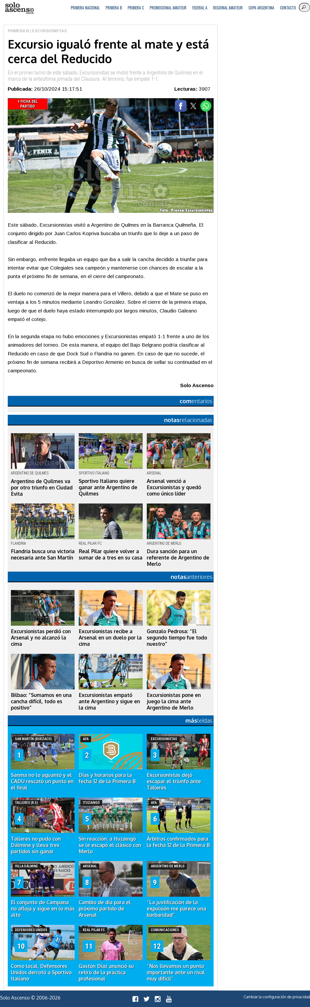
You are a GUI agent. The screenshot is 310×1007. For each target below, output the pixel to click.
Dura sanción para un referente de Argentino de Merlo (178, 557)
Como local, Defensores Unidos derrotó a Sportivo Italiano (41, 972)
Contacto (288, 8)
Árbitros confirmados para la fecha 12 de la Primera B (178, 842)
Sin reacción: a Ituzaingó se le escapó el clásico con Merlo (110, 845)
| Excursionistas (48, 31)
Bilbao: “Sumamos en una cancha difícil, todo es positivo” (41, 701)
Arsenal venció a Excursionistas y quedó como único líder (174, 487)
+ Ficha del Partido (28, 104)
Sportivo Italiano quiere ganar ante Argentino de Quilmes (108, 487)
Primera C (136, 8)
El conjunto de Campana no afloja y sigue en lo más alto (43, 908)
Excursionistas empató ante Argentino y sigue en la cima (109, 701)
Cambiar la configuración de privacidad (277, 996)
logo (19, 8)
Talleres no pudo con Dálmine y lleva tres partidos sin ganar (36, 845)
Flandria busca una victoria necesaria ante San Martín (43, 554)
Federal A (199, 8)
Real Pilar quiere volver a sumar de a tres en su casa (110, 554)
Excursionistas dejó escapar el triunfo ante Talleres (174, 781)
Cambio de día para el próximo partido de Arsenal (105, 908)
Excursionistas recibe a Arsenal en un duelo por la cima (110, 637)
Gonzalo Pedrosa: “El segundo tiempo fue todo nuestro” (177, 637)
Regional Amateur (228, 8)
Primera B (114, 8)
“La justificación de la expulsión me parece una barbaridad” (176, 908)
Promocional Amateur (168, 8)
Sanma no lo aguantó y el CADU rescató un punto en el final (42, 781)
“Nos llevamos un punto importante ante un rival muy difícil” (176, 972)
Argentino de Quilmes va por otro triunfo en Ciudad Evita (42, 487)
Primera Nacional (85, 8)
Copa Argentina (261, 8)
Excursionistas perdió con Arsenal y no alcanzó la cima (41, 637)
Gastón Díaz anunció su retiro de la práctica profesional (106, 972)
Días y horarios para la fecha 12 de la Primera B (107, 778)
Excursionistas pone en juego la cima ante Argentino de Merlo (174, 701)
